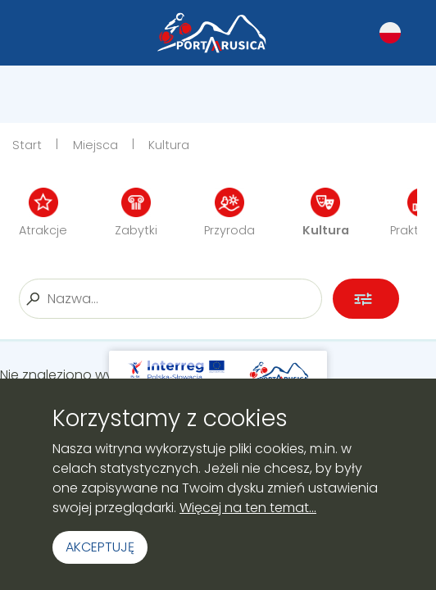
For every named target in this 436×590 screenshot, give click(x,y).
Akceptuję (100, 547)
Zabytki (136, 213)
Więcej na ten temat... (247, 507)
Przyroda (229, 213)
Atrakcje (43, 213)
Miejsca (95, 145)
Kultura (168, 145)
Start (27, 145)
